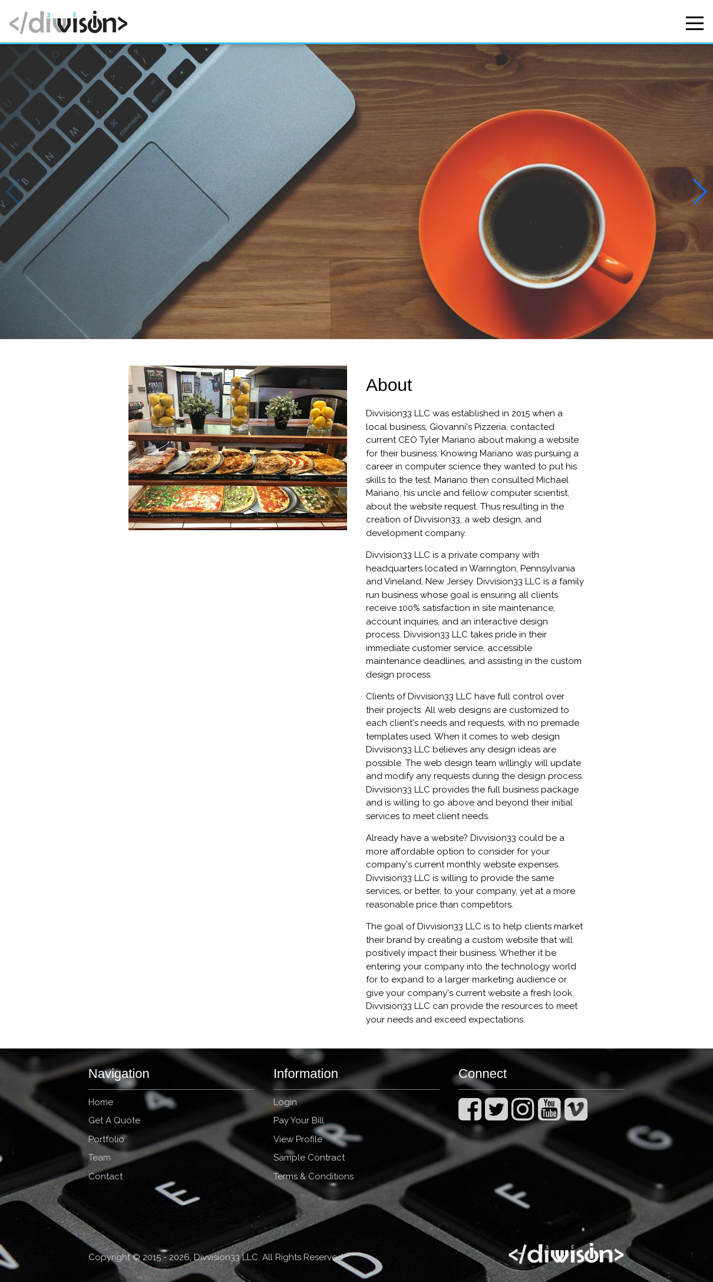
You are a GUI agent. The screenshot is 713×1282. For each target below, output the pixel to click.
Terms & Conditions (313, 1176)
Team (99, 1157)
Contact (105, 1176)
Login (285, 1102)
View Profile (297, 1139)
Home (100, 1102)
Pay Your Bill (298, 1120)
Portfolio (106, 1139)
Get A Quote (114, 1120)
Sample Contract (309, 1157)
